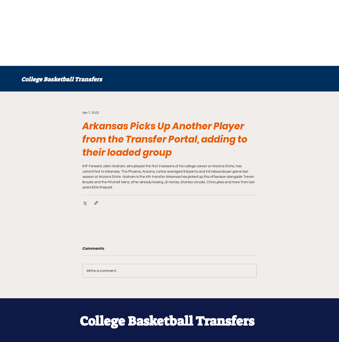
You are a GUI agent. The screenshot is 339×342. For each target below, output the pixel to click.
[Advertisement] (141, 33)
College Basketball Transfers (61, 79)
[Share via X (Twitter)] (84, 203)
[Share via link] (96, 203)
